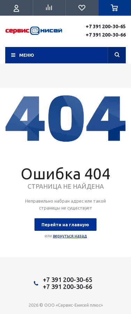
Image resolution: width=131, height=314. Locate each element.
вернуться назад (70, 236)
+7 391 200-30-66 (106, 34)
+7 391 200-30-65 (106, 26)
